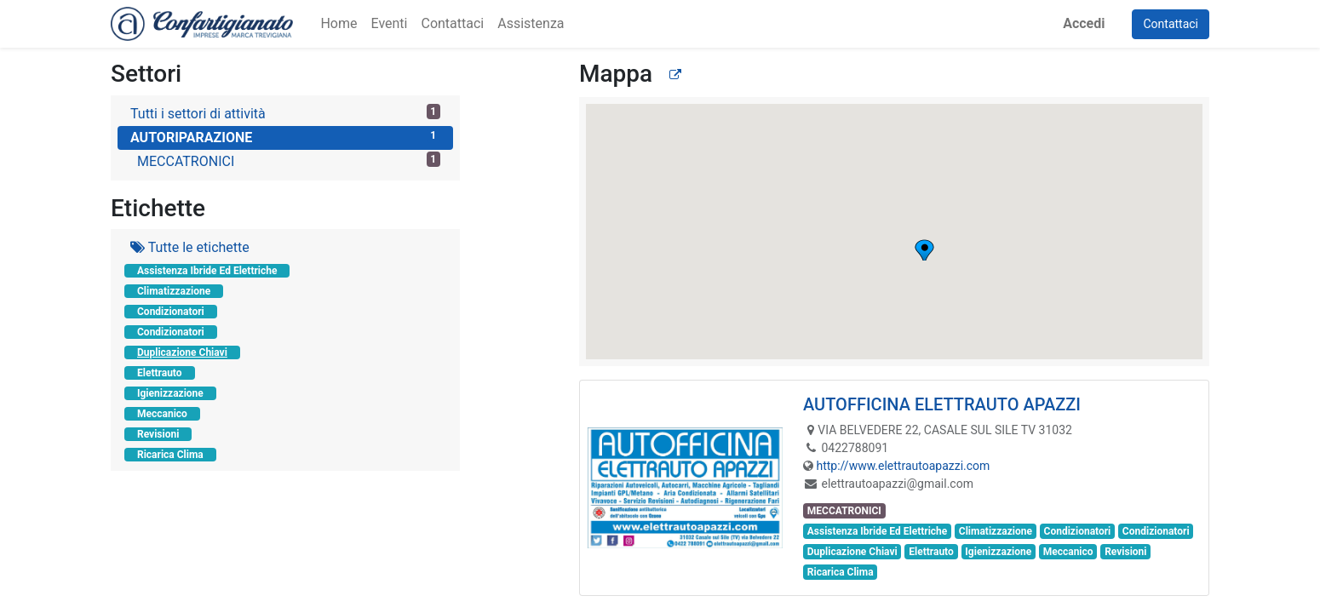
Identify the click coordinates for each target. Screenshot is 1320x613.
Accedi (1084, 23)
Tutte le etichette (190, 247)
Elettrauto (159, 373)
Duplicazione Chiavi (182, 352)
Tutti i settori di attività (285, 113)
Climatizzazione (173, 291)
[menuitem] (338, 24)
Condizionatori (170, 312)
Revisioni (158, 434)
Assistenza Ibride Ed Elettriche (207, 271)
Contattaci (1170, 24)
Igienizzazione (170, 393)
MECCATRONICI (288, 160)
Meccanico (162, 414)
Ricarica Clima (170, 455)
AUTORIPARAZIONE (285, 137)
